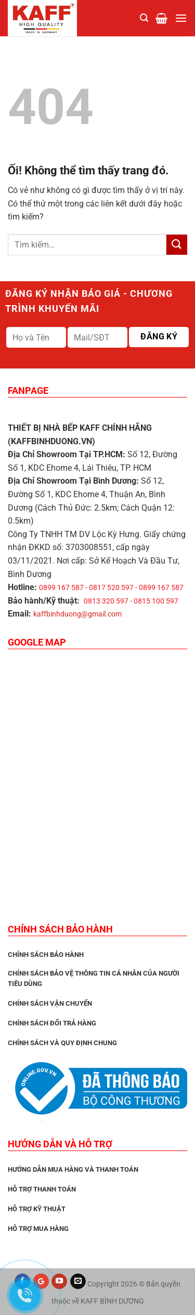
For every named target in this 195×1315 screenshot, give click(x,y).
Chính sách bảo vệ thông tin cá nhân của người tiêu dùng (93, 978)
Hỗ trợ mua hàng (38, 1228)
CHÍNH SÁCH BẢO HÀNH (46, 954)
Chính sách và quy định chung (62, 1043)
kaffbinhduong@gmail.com (77, 614)
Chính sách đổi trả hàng (52, 1023)
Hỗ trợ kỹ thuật (37, 1209)
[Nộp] (176, 245)
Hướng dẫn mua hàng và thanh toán (73, 1169)
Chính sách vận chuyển (50, 1003)
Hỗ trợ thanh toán (42, 1189)
